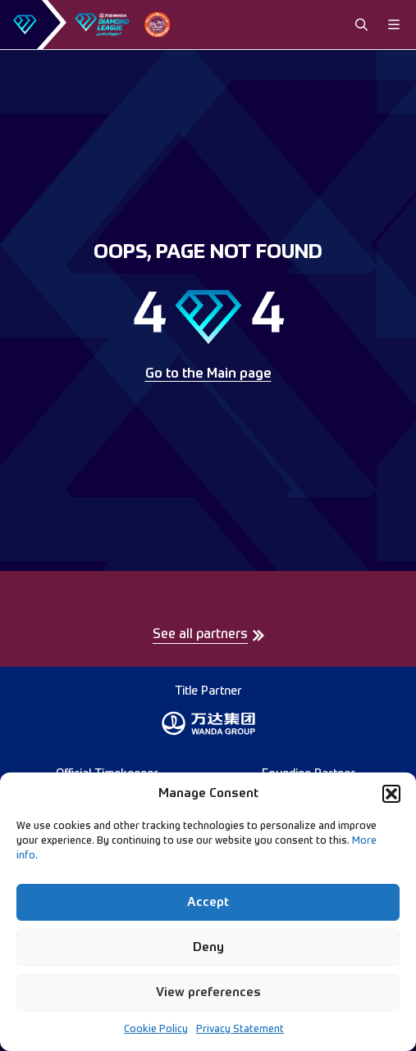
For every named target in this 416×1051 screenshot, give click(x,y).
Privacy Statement (240, 1030)
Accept (208, 902)
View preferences (208, 992)
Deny (208, 947)
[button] (391, 794)
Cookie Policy (156, 1030)
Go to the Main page (208, 374)
